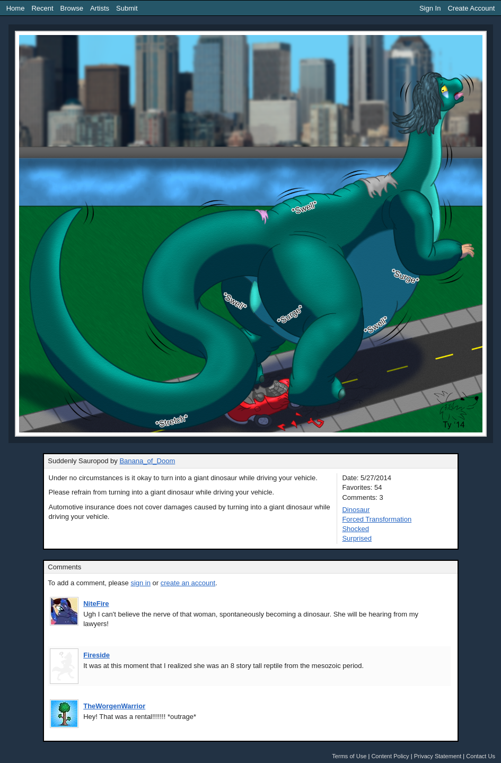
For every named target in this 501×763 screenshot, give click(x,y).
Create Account (471, 8)
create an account (188, 583)
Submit (126, 8)
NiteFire (96, 604)
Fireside (96, 655)
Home (15, 8)
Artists (99, 8)
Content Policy (390, 756)
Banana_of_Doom (147, 461)
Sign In (430, 8)
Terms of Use (349, 756)
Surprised (357, 538)
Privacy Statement (438, 756)
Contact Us (480, 756)
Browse (71, 8)
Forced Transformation (376, 519)
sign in (140, 583)
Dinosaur (356, 510)
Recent (42, 8)
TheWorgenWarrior (114, 706)
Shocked (355, 529)
